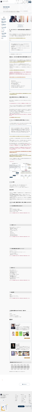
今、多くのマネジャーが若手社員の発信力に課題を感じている (4, 19)
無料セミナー (16, 397)
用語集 (29, 394)
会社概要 (30, 400)
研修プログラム (22, 394)
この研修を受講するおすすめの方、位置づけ (4, 36)
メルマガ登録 (30, 403)
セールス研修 (22, 398)
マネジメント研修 (23, 399)
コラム (29, 397)
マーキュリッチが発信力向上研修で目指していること (4, 28)
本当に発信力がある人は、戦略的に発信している (4, 25)
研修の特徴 (3, 31)
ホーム (16, 394)
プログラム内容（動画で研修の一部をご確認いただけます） (4, 34)
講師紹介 (16, 400)
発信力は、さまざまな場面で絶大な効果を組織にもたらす (4, 22)
